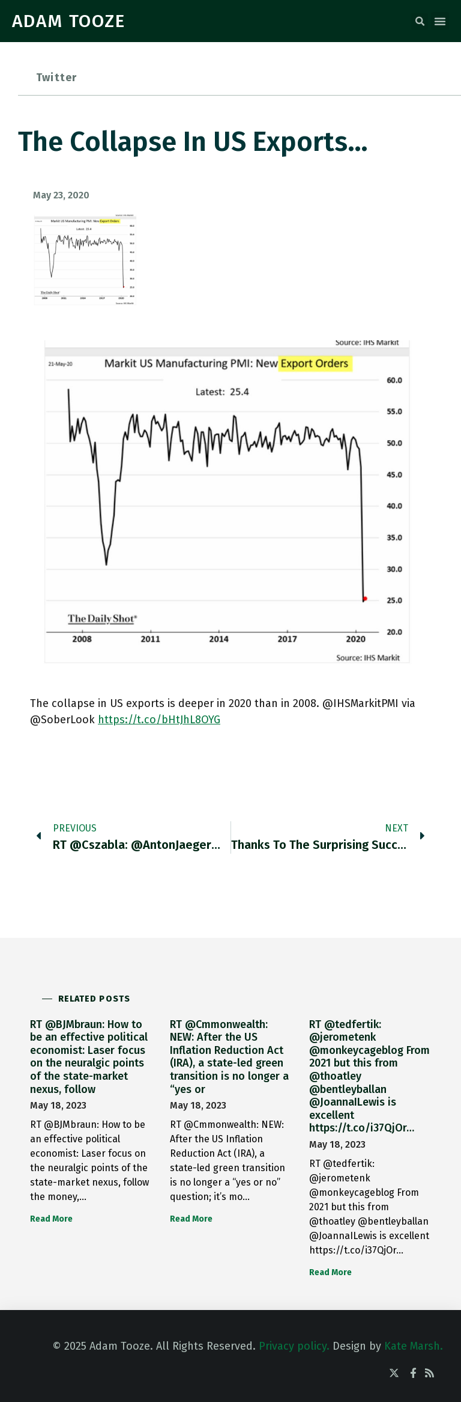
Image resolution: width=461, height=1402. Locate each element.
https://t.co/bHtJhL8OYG (159, 719)
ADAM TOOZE (68, 21)
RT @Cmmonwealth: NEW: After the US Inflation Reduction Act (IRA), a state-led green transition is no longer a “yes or (229, 1057)
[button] (419, 21)
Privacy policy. (294, 1346)
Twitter (56, 77)
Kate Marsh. (413, 1346)
